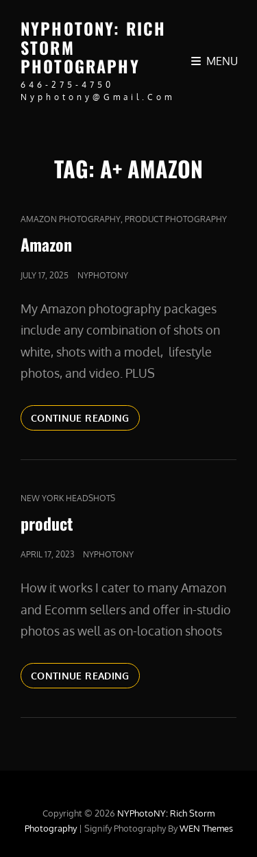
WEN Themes (206, 828)
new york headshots (68, 498)
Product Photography (176, 219)
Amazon (46, 244)
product (47, 523)
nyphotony (102, 275)
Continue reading (85, 417)
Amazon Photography (71, 219)
